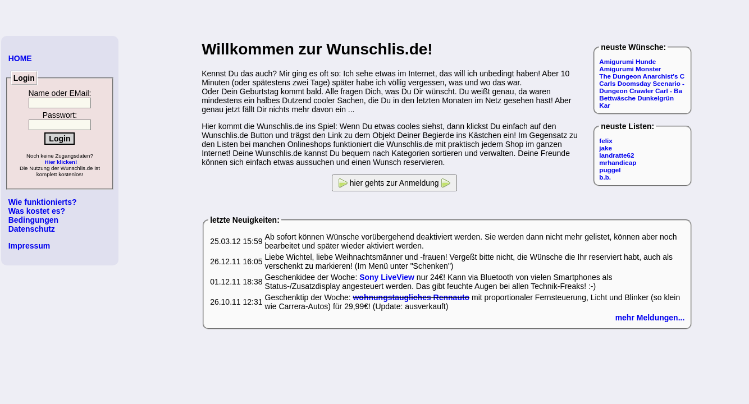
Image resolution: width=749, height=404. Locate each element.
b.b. (605, 177)
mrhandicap (617, 162)
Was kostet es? (36, 210)
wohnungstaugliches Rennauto (411, 297)
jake (605, 148)
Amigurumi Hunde (627, 61)
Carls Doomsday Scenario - (641, 83)
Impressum (29, 245)
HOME (20, 58)
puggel (609, 169)
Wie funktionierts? (42, 202)
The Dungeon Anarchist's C (641, 76)
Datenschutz (31, 228)
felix (605, 140)
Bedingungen (33, 219)
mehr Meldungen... (650, 317)
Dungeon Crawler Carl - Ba (640, 90)
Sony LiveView (386, 277)
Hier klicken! (60, 162)
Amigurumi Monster (630, 68)
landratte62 (616, 155)
